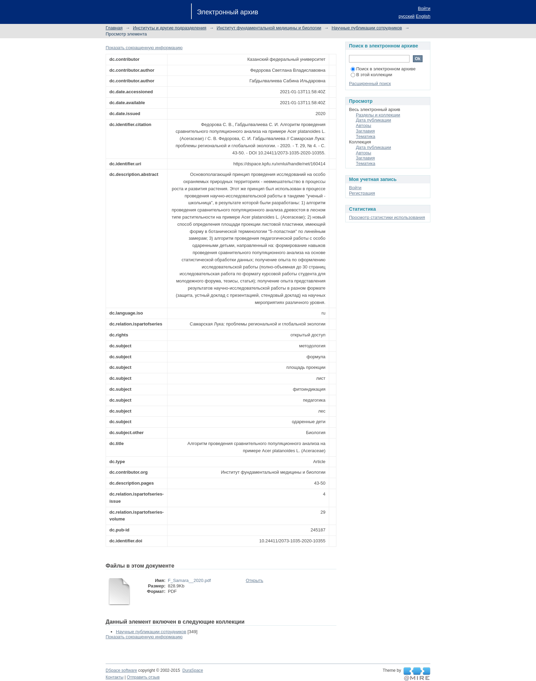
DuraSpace (192, 670)
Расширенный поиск (370, 83)
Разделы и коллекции (378, 114)
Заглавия (365, 131)
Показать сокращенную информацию (144, 47)
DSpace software (121, 670)
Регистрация (362, 193)
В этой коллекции (371, 74)
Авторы (363, 125)
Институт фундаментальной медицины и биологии (269, 27)
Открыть (254, 580)
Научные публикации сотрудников (367, 27)
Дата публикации (373, 120)
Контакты (114, 677)
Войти (424, 8)
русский (407, 16)
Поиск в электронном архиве (383, 68)
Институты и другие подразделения (169, 27)
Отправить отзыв (143, 677)
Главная (114, 27)
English (423, 16)
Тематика (365, 136)
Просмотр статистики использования (387, 217)
